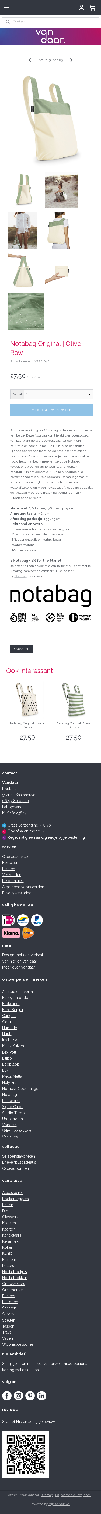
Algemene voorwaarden (23, 887)
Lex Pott (9, 1052)
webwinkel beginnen (76, 1495)
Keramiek (10, 1241)
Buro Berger (12, 1010)
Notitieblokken (14, 1278)
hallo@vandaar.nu (17, 807)
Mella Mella (12, 1076)
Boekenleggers (15, 1199)
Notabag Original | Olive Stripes (73, 725)
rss (57, 1495)
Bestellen (10, 862)
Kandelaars (11, 1235)
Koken (7, 1247)
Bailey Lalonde (15, 997)
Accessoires (12, 1192)
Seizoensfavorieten (18, 1156)
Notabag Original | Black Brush (27, 725)
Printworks (11, 1101)
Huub (7, 1034)
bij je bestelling (71, 837)
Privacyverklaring (17, 893)
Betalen (8, 869)
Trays (7, 1332)
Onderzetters (13, 1283)
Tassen (8, 1326)
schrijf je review (41, 1421)
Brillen (7, 1205)
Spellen (8, 1320)
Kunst (7, 1253)
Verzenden (11, 875)
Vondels (9, 1125)
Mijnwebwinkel (59, 1504)
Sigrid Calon (12, 1107)
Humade (9, 1028)
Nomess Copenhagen (21, 1088)
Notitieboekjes (14, 1272)
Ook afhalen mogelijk (26, 831)
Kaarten (8, 1229)
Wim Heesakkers (17, 1131)
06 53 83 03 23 (15, 801)
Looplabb (10, 1064)
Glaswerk (10, 1217)
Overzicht (21, 649)
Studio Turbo (13, 1113)
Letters (8, 1265)
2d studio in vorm (17, 991)
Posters (8, 1296)
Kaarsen (9, 1223)
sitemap (47, 1495)
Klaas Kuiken (13, 1046)
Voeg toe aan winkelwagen (51, 410)
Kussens (9, 1259)
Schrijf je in (11, 1363)
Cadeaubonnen (15, 1168)
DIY (5, 1211)
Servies (8, 1314)
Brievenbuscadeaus (19, 1162)
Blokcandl (11, 1004)
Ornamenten (13, 1290)
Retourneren (13, 881)
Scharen (9, 1308)
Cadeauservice (15, 856)
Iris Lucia (9, 1040)
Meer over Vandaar (18, 967)
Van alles (10, 1137)
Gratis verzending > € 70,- (30, 825)
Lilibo (7, 1058)
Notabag (21, 576)
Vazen (7, 1338)
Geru (6, 1022)
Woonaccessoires (18, 1344)
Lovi (5, 1070)
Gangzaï (9, 1015)
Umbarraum (12, 1119)
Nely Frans (11, 1082)
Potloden (10, 1302)
